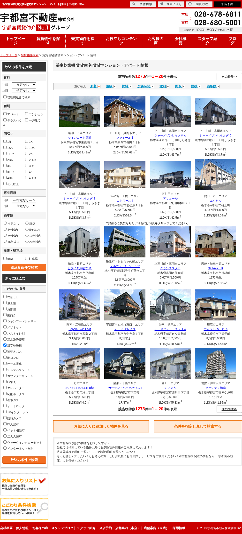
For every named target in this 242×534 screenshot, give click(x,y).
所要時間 (145, 86)
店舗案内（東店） (156, 528)
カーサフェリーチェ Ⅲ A (170, 329)
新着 (95, 86)
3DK (30, 166)
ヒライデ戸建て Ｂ (79, 268)
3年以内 (11, 229)
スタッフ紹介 (207, 41)
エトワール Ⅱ (125, 200)
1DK (30, 148)
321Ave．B (215, 268)
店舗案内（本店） (127, 528)
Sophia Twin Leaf (79, 329)
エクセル (215, 200)
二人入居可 (12, 436)
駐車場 (31, 259)
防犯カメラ (12, 418)
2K (29, 154)
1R (7, 141)
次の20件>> (229, 76)
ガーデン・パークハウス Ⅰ (125, 388)
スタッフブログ (62, 528)
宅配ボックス (14, 394)
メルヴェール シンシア (125, 266)
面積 (196, 86)
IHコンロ (11, 357)
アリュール (170, 198)
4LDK (30, 178)
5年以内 (32, 229)
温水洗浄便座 (14, 339)
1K (29, 141)
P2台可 (10, 382)
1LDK (9, 154)
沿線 (111, 86)
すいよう (170, 388)
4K (29, 172)
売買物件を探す (82, 41)
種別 (164, 86)
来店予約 (227, 4)
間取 (180, 86)
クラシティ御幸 (215, 388)
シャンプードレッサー (19, 321)
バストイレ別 (14, 333)
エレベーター (14, 388)
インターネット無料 (18, 448)
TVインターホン (15, 412)
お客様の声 (155, 41)
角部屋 (9, 309)
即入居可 (11, 424)
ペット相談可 (14, 430)
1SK (8, 148)
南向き (9, 315)
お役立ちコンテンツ (121, 41)
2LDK (30, 160)
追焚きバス (12, 351)
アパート (11, 114)
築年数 (213, 86)
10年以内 (33, 236)
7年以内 (11, 236)
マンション (34, 114)
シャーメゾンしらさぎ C (216, 135)
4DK (8, 178)
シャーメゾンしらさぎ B (79, 198)
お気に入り (171, 4)
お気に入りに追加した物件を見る (101, 426)
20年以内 (33, 242)
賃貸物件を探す (48, 41)
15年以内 (11, 242)
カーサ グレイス (125, 329)
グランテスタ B (170, 268)
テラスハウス (12, 122)
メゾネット (12, 327)
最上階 (9, 303)
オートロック (14, 406)
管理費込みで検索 (16, 97)
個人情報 (22, 528)
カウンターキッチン (18, 376)
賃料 (127, 86)
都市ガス (11, 400)
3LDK (9, 172)
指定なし (11, 223)
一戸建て (33, 120)
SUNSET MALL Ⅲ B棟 (79, 388)
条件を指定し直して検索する (197, 426)
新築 (30, 223)
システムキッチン (16, 370)
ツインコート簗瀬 (79, 137)
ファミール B (125, 137)
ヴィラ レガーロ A (216, 329)
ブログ (232, 41)
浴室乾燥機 (12, 345)
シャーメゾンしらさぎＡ (170, 135)
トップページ (15, 41)
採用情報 (179, 528)
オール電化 (12, 364)
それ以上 (11, 184)
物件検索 (142, 4)
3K (7, 166)
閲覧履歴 (198, 4)
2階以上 (10, 297)
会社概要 (180, 41)
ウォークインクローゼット (22, 442)
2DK (8, 160)
